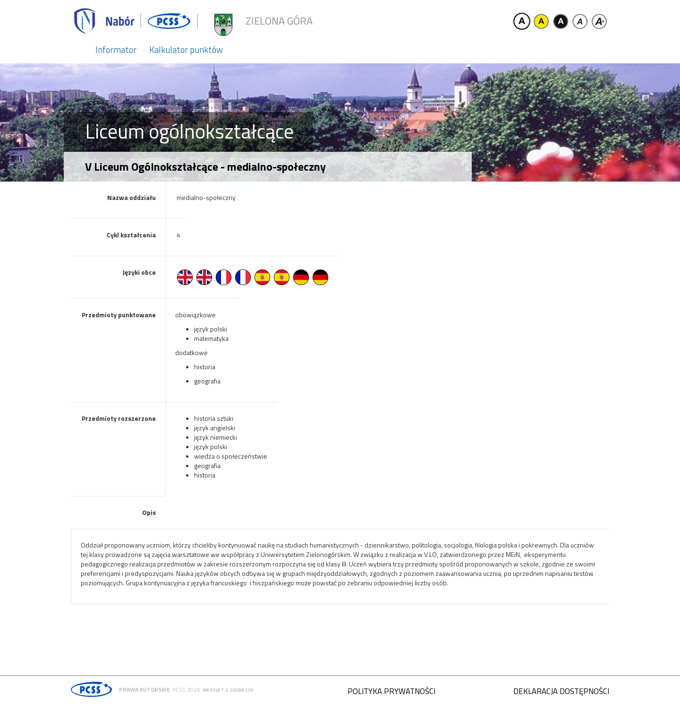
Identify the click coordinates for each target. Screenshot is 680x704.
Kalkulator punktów (186, 49)
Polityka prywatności (391, 691)
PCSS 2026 (186, 690)
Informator (115, 49)
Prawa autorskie (144, 690)
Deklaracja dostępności (561, 691)
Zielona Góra (279, 21)
